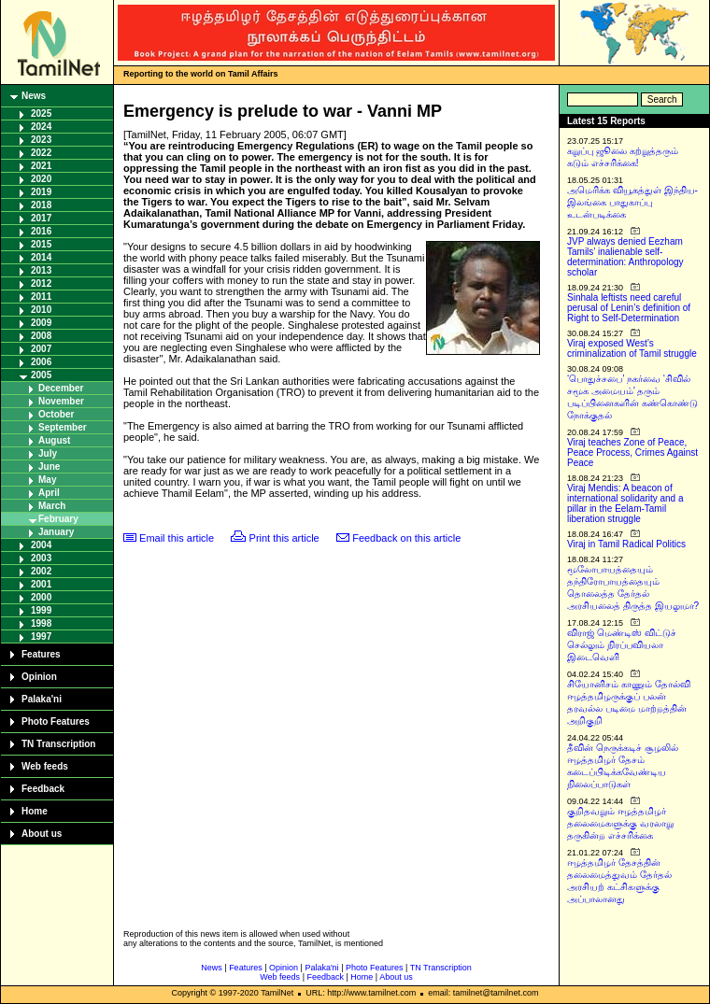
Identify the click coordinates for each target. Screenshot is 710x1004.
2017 (41, 218)
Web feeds (44, 766)
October (56, 414)
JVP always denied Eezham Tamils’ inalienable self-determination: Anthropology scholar (625, 256)
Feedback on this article (406, 538)
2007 (41, 349)
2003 (41, 558)
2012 (41, 283)
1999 (41, 610)
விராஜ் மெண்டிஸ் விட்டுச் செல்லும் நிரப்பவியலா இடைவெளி (621, 645)
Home (34, 811)
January (56, 532)
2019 (41, 192)
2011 (41, 296)
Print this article (284, 538)
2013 (41, 270)
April (49, 493)
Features (41, 654)
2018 (41, 205)
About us (41, 833)
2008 (41, 336)
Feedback (42, 789)
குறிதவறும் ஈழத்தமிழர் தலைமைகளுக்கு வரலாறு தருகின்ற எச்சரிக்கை (620, 823)
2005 (41, 375)
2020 (41, 179)
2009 (41, 323)
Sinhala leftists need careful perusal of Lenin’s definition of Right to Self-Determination (628, 307)
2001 (41, 584)
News (33, 96)
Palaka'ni (41, 699)
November (61, 401)
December (60, 388)
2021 (41, 166)
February (58, 519)
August (54, 440)
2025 (41, 113)
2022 (41, 153)
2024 (41, 126)
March (51, 506)
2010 (41, 309)
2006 (41, 362)
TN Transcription (58, 744)
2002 (41, 571)
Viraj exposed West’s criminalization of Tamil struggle (632, 348)
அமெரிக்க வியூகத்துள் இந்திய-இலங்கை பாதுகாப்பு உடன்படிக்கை (632, 202)
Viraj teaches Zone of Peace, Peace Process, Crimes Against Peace (632, 452)
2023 (41, 139)
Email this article (176, 538)
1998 (41, 623)
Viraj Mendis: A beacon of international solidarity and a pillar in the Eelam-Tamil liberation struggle (625, 503)
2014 (41, 257)
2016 (41, 231)
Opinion (39, 677)
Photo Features (55, 721)
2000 (41, 597)
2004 (41, 545)
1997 (41, 636)
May (47, 479)
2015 (41, 244)
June (49, 466)
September (62, 427)
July (47, 453)
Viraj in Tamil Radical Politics (626, 544)
